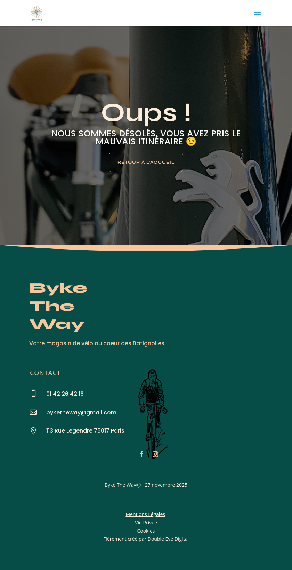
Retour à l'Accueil (146, 162)
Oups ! (146, 112)
